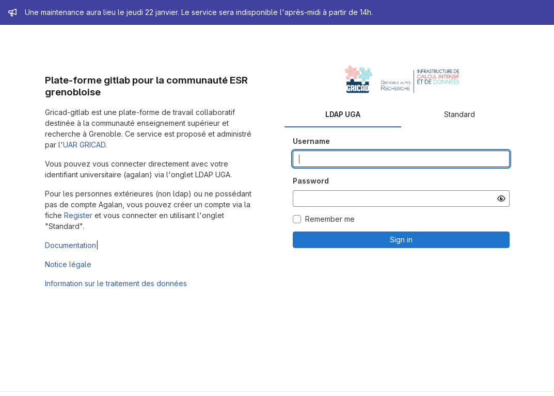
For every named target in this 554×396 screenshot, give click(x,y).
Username (311, 141)
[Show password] (501, 198)
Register (78, 215)
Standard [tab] (459, 114)
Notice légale (68, 264)
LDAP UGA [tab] (342, 114)
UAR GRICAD (84, 144)
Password (311, 180)
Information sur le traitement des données (116, 283)
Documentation (70, 245)
